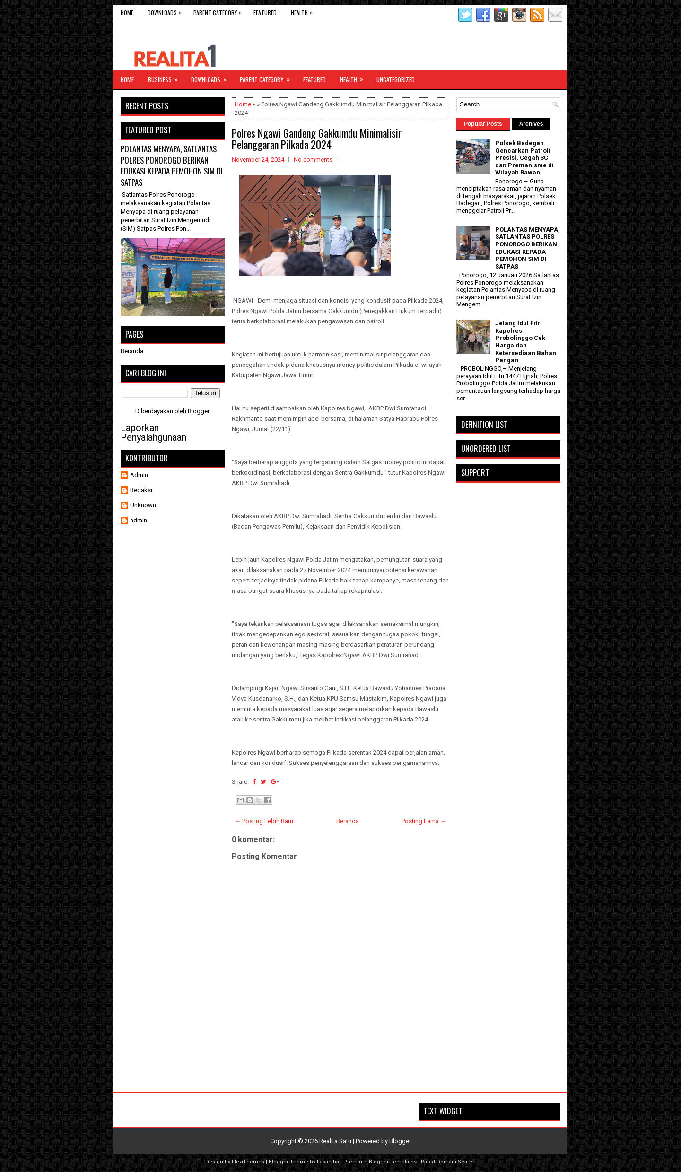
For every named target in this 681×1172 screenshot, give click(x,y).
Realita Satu (335, 1141)
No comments (313, 159)
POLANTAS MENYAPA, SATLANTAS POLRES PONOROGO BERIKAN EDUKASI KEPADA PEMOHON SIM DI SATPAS (172, 165)
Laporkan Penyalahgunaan (153, 432)
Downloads (167, 11)
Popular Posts (483, 124)
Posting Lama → (424, 821)
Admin (139, 474)
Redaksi (141, 490)
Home (127, 13)
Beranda (347, 821)
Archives (531, 124)
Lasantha (328, 1162)
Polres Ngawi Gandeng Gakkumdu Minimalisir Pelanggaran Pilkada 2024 (317, 138)
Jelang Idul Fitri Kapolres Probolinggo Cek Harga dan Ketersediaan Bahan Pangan (525, 342)
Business (166, 77)
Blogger (198, 411)
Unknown (143, 505)
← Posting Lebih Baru (264, 821)
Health (304, 11)
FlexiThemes (248, 1162)
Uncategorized (395, 79)
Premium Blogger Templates (380, 1162)
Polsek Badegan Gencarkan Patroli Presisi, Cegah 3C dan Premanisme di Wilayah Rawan (524, 157)
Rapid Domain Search (448, 1162)
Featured (265, 13)
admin (138, 520)
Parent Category (219, 11)
